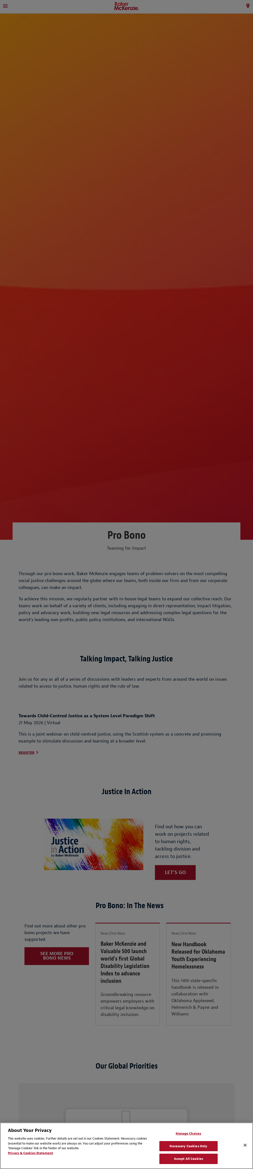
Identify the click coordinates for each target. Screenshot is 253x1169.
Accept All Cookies (188, 1159)
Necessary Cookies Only (188, 1146)
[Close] (245, 1145)
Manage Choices (188, 1133)
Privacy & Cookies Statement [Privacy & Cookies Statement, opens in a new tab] (30, 1153)
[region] (126, 1146)
